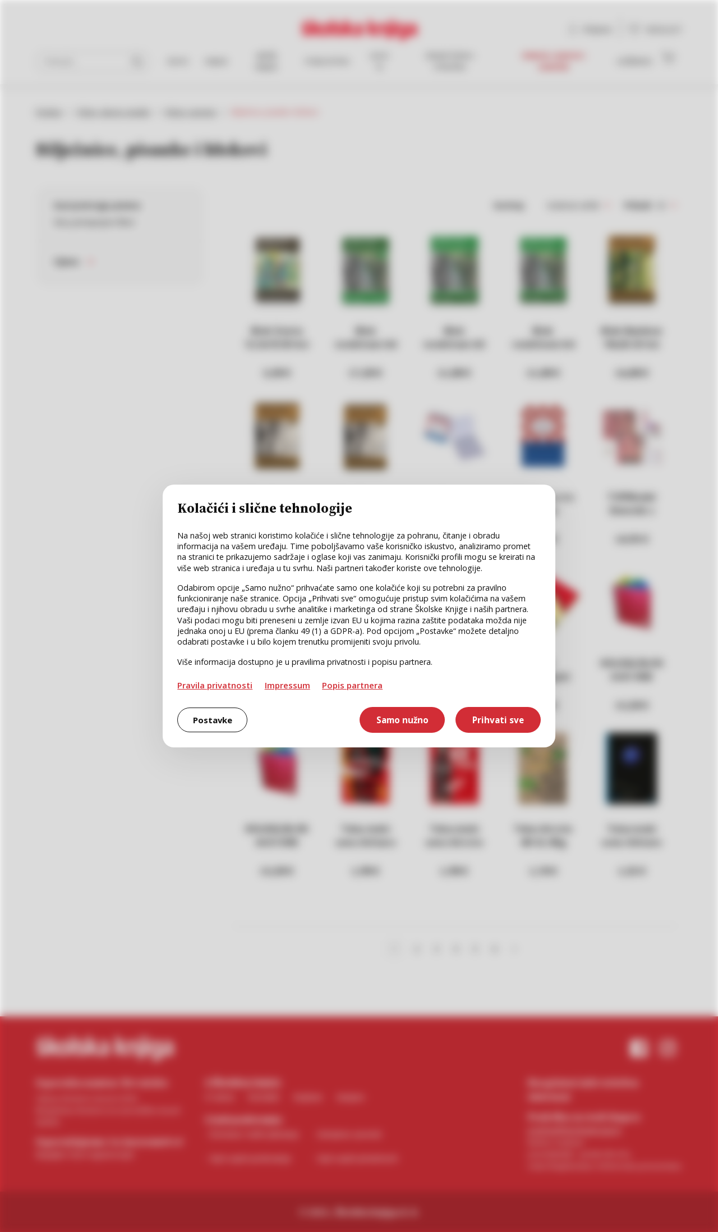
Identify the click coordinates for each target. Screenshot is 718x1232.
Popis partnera (352, 685)
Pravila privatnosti (214, 685)
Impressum (287, 685)
